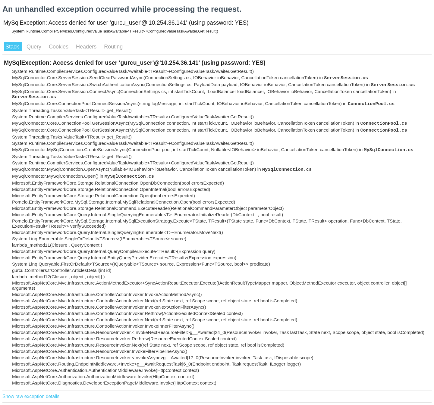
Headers (87, 47)
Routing (113, 47)
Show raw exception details (30, 396)
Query (35, 47)
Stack (12, 47)
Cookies (59, 47)
